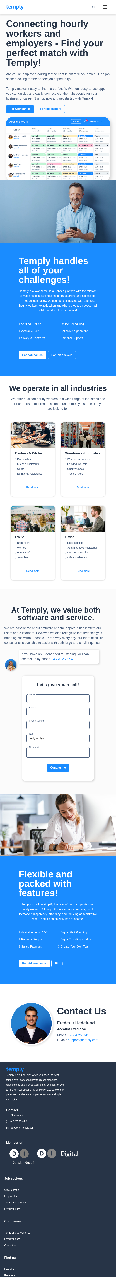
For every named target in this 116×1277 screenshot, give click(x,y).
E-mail (32, 707)
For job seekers (50, 108)
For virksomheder (34, 963)
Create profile (11, 1189)
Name (32, 694)
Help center (10, 1196)
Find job (60, 963)
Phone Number (37, 720)
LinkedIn (9, 1269)
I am (31, 734)
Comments (34, 747)
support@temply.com (83, 1040)
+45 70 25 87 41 (63, 659)
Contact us (10, 1245)
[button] (93, 7)
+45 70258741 (78, 1035)
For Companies (20, 108)
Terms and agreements (17, 1202)
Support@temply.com (22, 1127)
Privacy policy (12, 1208)
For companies (32, 355)
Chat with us (17, 1115)
